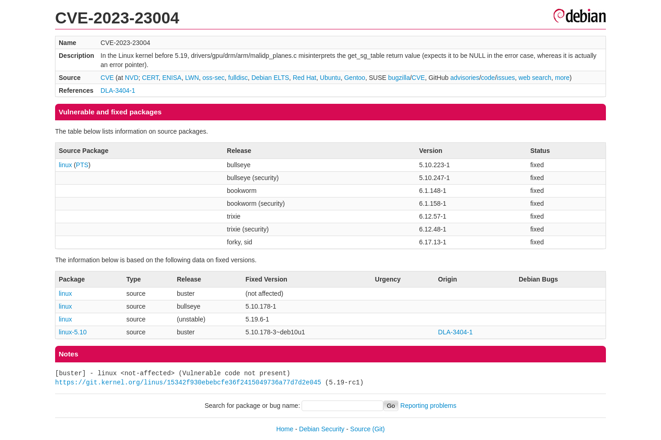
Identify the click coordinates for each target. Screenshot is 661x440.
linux (65, 165)
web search (535, 77)
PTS (82, 165)
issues (506, 77)
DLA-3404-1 (118, 90)
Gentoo (354, 77)
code (488, 77)
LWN (192, 77)
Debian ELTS (270, 77)
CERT (150, 77)
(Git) (378, 429)
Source (360, 429)
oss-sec (213, 77)
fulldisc (238, 77)
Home (284, 429)
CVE (107, 77)
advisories (464, 77)
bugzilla (398, 77)
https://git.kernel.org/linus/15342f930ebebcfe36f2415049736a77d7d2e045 (188, 382)
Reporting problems (428, 405)
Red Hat (304, 77)
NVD (132, 77)
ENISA (171, 77)
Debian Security (322, 429)
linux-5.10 (73, 332)
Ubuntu (330, 77)
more (562, 77)
